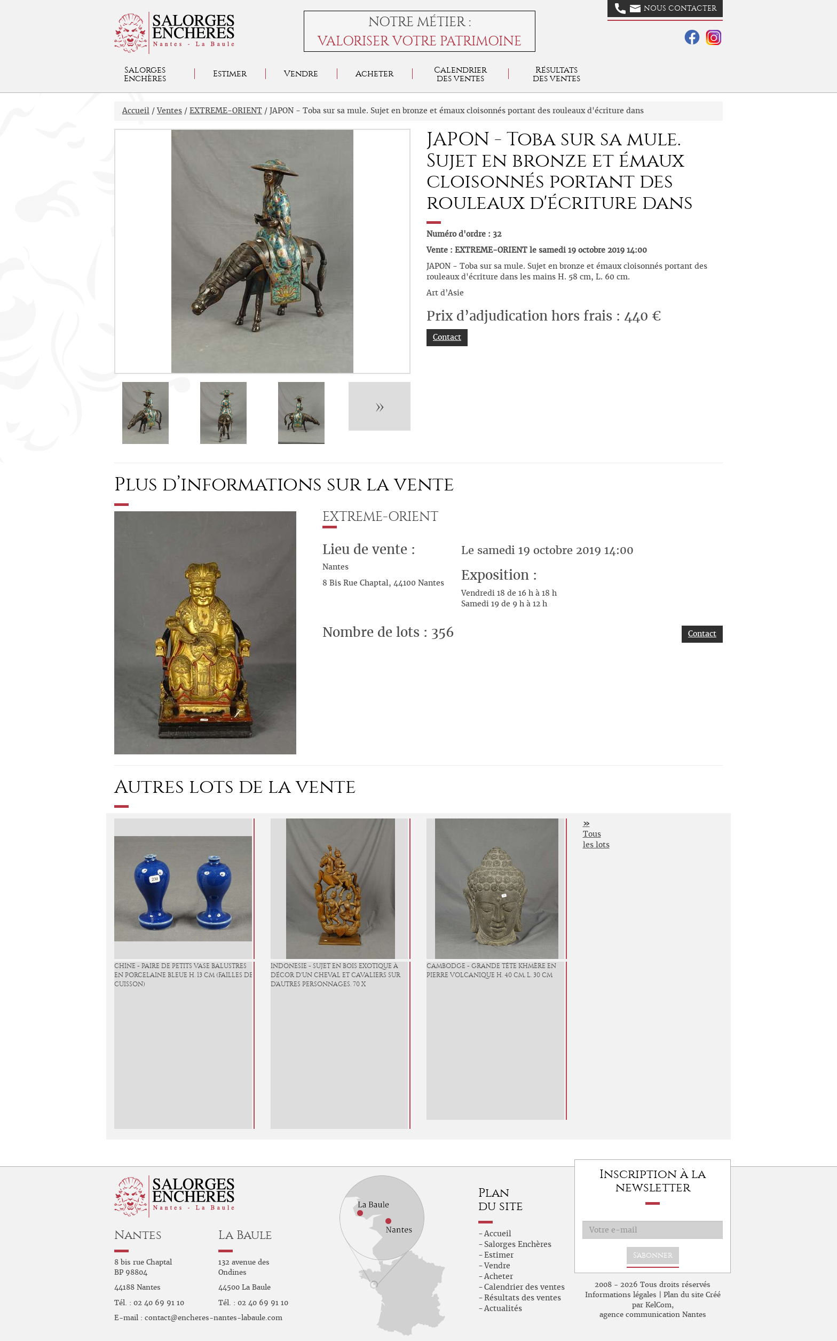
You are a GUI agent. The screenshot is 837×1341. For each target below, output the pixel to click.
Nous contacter (665, 8)
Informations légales (621, 1294)
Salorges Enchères (517, 1244)
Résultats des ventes (522, 1298)
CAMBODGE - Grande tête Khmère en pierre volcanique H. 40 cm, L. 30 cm (491, 970)
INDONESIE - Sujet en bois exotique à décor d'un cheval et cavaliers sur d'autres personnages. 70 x (335, 975)
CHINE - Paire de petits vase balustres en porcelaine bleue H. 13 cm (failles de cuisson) (183, 975)
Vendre (301, 73)
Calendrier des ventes (460, 74)
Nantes (138, 1235)
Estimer (230, 73)
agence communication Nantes (652, 1314)
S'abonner (653, 1255)
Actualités (503, 1308)
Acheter (374, 73)
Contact (447, 337)
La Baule (245, 1235)
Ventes (169, 110)
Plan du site (684, 1294)
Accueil (135, 110)
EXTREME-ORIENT (225, 110)
